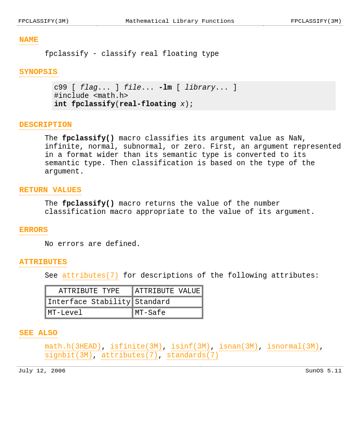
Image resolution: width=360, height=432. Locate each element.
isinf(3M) (191, 383)
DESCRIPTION (45, 135)
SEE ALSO (38, 368)
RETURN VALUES (50, 210)
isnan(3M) (238, 383)
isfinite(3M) (136, 383)
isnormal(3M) (293, 383)
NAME (28, 41)
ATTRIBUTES (43, 289)
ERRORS (33, 254)
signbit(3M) (68, 394)
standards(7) (193, 394)
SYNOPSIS (38, 76)
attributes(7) (90, 305)
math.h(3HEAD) (73, 383)
